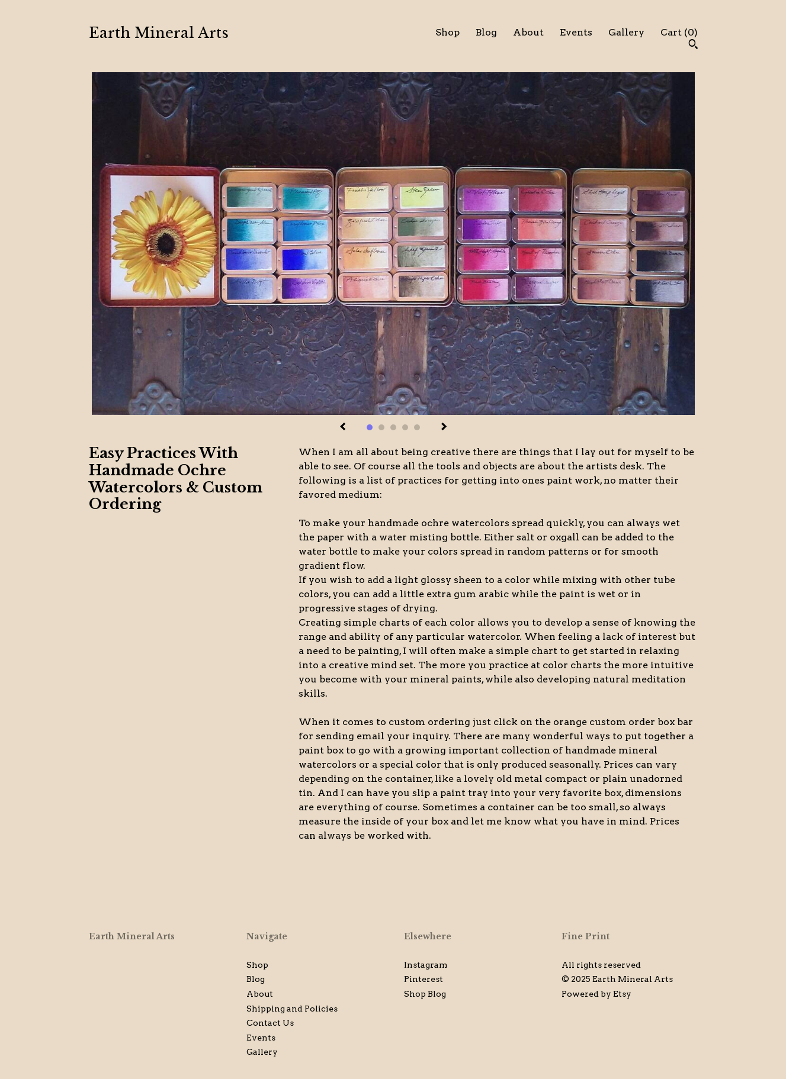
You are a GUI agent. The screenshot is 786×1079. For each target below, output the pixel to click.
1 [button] (370, 427)
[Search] (693, 45)
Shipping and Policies (292, 1008)
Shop (447, 32)
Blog (486, 32)
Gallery (626, 32)
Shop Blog (425, 994)
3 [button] (393, 427)
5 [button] (417, 427)
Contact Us (270, 1023)
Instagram (425, 965)
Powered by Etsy (596, 994)
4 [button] (405, 427)
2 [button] (381, 427)
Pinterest (423, 979)
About (528, 32)
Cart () (679, 32)
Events (576, 32)
